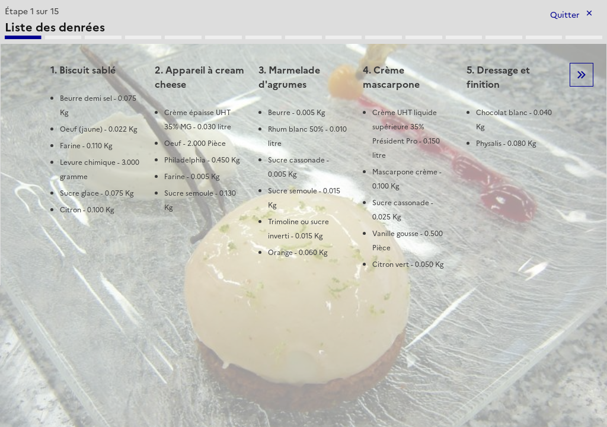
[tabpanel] (303, 144)
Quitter (565, 15)
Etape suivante (581, 75)
